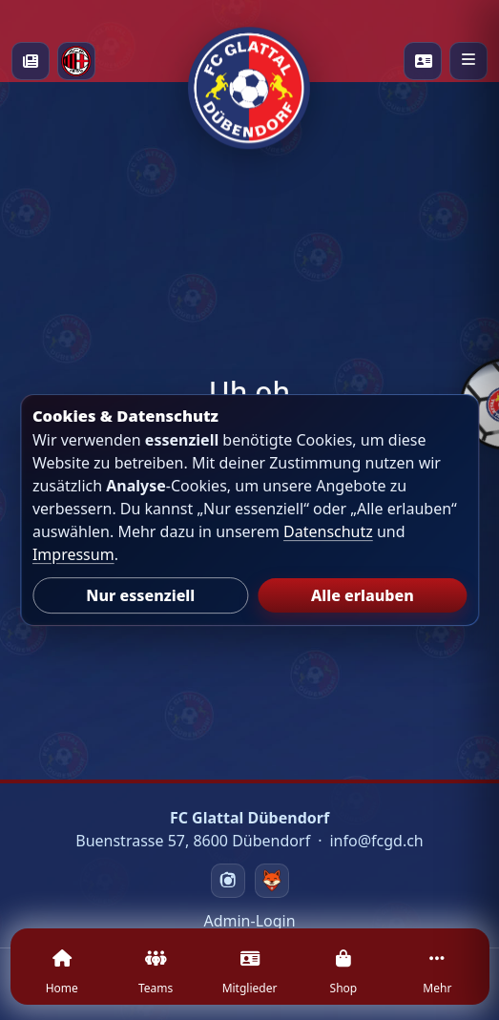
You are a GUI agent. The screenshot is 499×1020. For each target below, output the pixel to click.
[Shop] (343, 978)
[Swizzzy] (272, 881)
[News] (30, 61)
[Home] (61, 978)
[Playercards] (423, 61)
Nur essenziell (140, 595)
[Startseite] (249, 61)
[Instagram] (228, 881)
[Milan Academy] (76, 61)
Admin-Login (249, 920)
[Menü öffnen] (468, 61)
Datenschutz (328, 531)
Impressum (73, 554)
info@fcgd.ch (376, 840)
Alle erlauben (362, 595)
